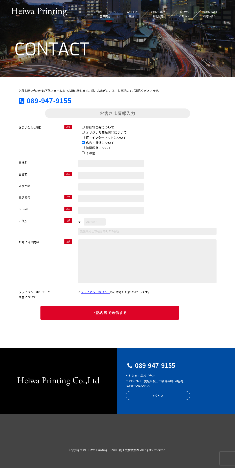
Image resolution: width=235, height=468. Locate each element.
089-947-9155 (45, 100)
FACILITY (132, 14)
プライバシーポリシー (95, 292)
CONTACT (211, 14)
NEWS (184, 14)
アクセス (156, 395)
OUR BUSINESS (105, 14)
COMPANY (158, 14)
